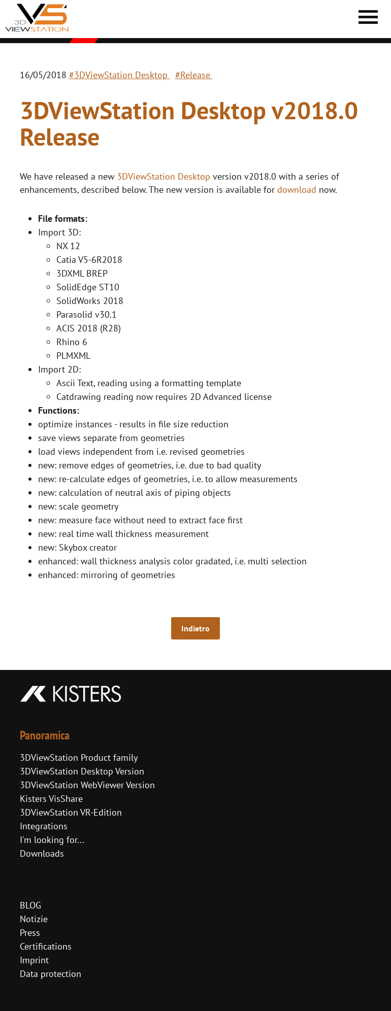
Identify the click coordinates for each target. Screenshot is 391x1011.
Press (30, 932)
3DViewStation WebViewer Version (87, 785)
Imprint (34, 960)
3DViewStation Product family (79, 757)
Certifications (46, 946)
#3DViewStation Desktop (119, 75)
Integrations (44, 826)
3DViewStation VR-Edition (71, 812)
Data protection (50, 974)
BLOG (30, 905)
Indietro (195, 628)
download (296, 189)
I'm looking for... (52, 840)
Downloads (42, 853)
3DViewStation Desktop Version (82, 771)
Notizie (34, 919)
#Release (194, 75)
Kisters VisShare (51, 798)
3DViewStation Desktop (163, 176)
